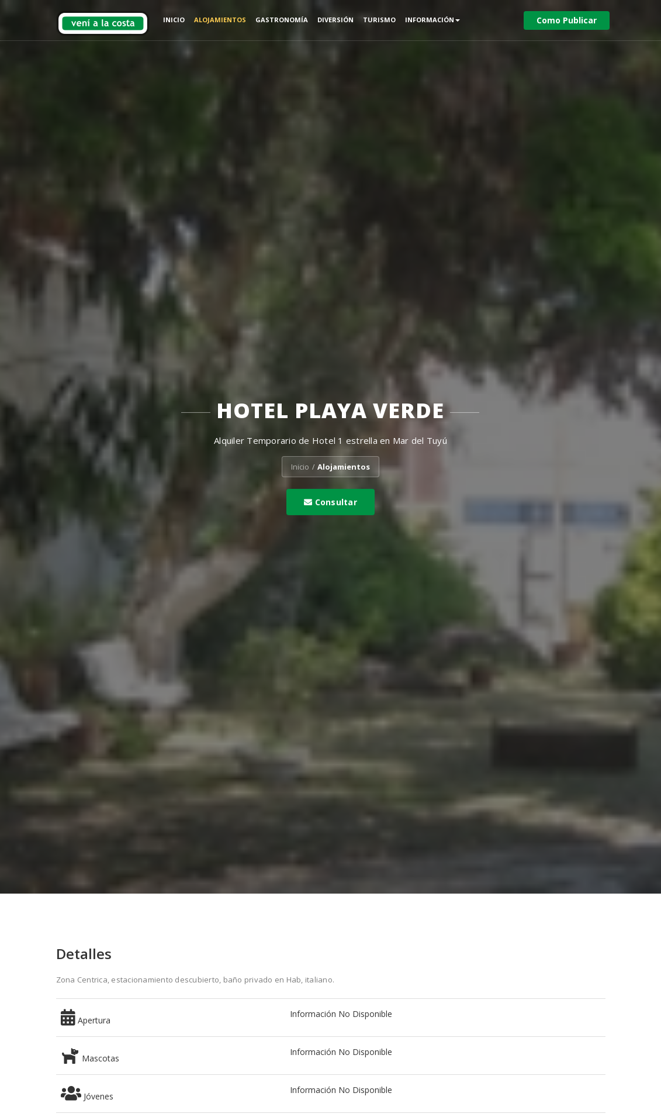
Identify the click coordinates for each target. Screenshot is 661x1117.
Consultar (330, 502)
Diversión (335, 19)
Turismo (379, 19)
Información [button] (432, 19)
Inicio (174, 19)
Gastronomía (281, 19)
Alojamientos (220, 19)
